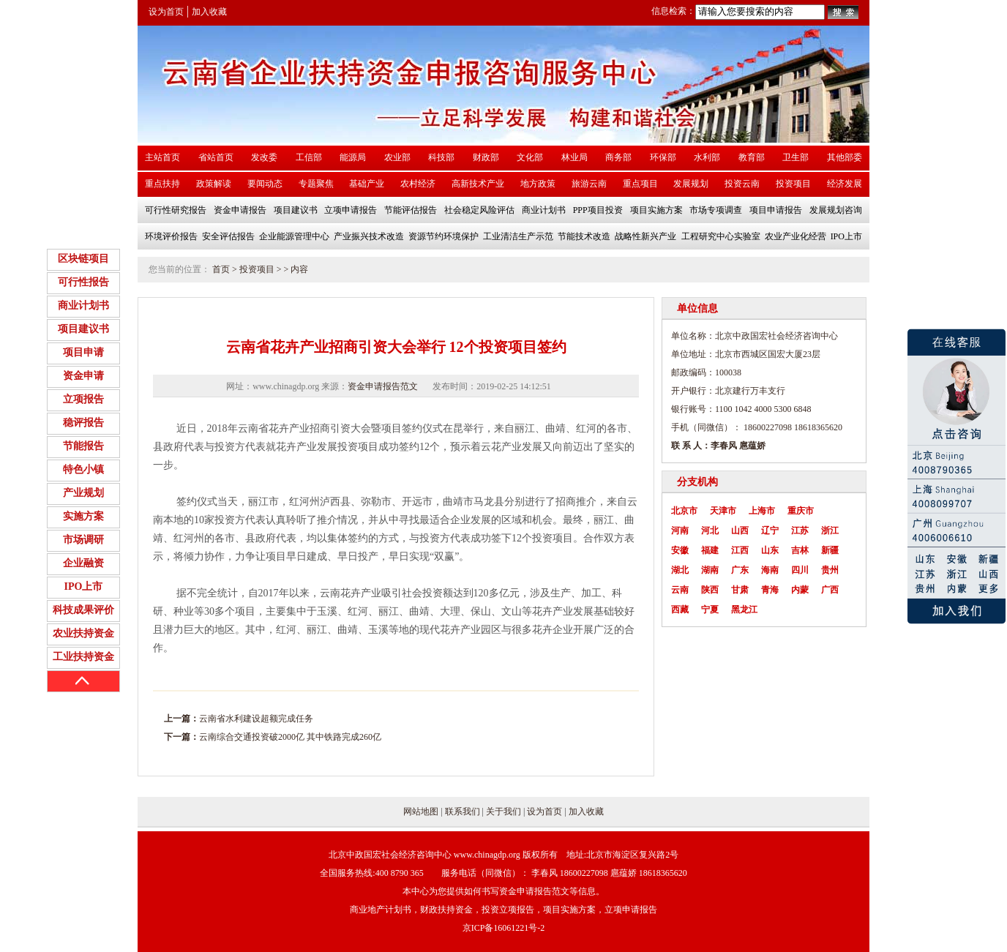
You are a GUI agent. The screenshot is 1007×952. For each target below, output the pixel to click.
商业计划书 (83, 305)
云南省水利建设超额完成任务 (256, 718)
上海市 (762, 511)
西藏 (680, 609)
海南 (770, 570)
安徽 (680, 550)
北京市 (684, 511)
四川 (800, 570)
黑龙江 (744, 609)
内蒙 (800, 590)
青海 (770, 590)
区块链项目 (83, 258)
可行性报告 (83, 282)
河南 (680, 530)
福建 (710, 550)
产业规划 (83, 492)
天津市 (723, 511)
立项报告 (83, 399)
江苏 (800, 530)
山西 (740, 530)
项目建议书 (83, 328)
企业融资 (83, 563)
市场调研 (83, 539)
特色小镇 (83, 469)
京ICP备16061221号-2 (504, 928)
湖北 (680, 570)
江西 (740, 550)
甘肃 (740, 590)
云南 (680, 590)
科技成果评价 (83, 609)
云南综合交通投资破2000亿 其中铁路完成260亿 (290, 737)
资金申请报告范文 (383, 386)
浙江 (830, 530)
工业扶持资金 (83, 656)
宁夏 (710, 609)
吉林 (800, 550)
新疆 (830, 550)
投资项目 (256, 269)
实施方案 (83, 516)
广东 (740, 570)
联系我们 (462, 811)
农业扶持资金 (83, 633)
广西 (830, 590)
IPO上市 (83, 586)
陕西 (710, 590)
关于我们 (503, 811)
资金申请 (83, 375)
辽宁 (770, 530)
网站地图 (420, 811)
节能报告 (83, 446)
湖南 (710, 570)
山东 (770, 550)
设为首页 (166, 12)
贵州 (830, 570)
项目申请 (83, 352)
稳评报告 (83, 422)
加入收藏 (209, 12)
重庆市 (800, 511)
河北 (710, 530)
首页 (221, 269)
